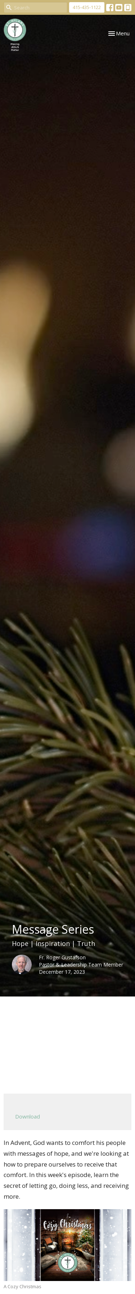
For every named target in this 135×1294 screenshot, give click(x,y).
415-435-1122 (87, 7)
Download (27, 1116)
